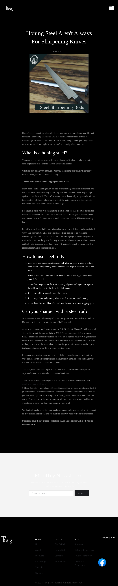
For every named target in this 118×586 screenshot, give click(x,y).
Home (38, 544)
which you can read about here (35, 384)
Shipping (79, 544)
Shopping (39, 567)
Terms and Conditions (79, 563)
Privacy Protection (83, 556)
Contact (39, 573)
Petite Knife (60, 550)
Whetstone (60, 561)
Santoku (59, 556)
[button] (111, 8)
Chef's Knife (60, 544)
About (38, 550)
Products (39, 556)
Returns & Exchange (84, 550)
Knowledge (40, 561)
